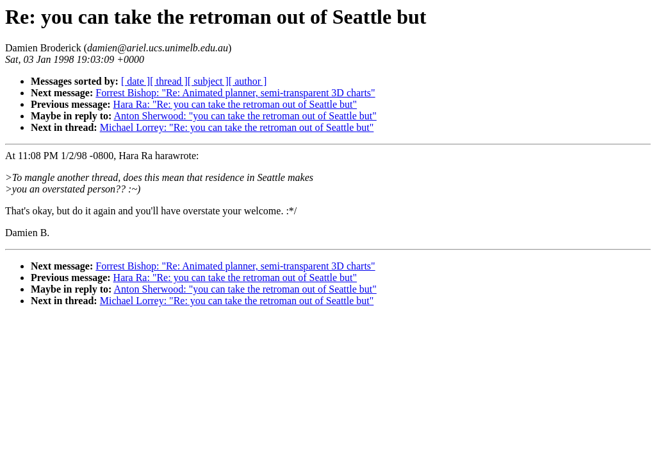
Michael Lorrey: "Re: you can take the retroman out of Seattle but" (237, 127)
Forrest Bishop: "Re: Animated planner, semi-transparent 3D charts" (235, 92)
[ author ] (248, 81)
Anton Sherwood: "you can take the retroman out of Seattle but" (244, 115)
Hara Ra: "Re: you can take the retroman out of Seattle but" (235, 104)
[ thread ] (169, 81)
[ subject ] (208, 81)
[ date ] (135, 81)
